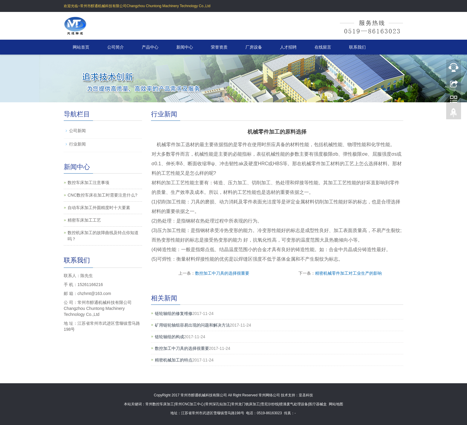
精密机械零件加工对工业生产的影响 (348, 273)
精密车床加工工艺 (84, 220)
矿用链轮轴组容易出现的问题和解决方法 (192, 325)
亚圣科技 (306, 395)
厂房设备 (253, 47)
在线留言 (323, 47)
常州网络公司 (269, 395)
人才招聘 (288, 47)
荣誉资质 (219, 47)
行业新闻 (77, 144)
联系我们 (357, 47)
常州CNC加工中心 (189, 404)
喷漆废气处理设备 (293, 404)
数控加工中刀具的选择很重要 (222, 273)
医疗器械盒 (318, 404)
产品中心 (150, 47)
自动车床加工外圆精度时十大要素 (99, 207)
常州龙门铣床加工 (245, 404)
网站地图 (336, 404)
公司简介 (115, 47)
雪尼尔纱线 (269, 404)
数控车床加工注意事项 (88, 182)
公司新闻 (77, 130)
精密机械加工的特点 (173, 360)
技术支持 (288, 395)
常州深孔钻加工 (217, 404)
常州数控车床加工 (159, 404)
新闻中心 (184, 47)
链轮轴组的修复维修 (173, 313)
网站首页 (81, 47)
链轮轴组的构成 (169, 336)
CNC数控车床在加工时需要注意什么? (102, 195)
